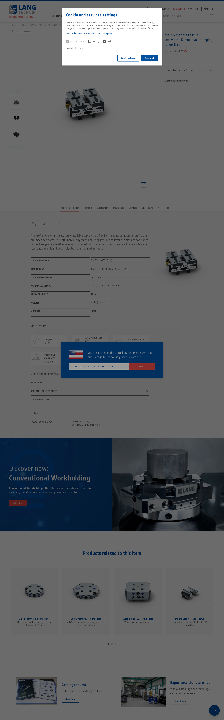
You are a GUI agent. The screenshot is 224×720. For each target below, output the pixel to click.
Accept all (149, 58)
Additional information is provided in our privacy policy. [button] (89, 33)
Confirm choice (128, 58)
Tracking (93, 41)
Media (107, 41)
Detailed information (75, 48)
